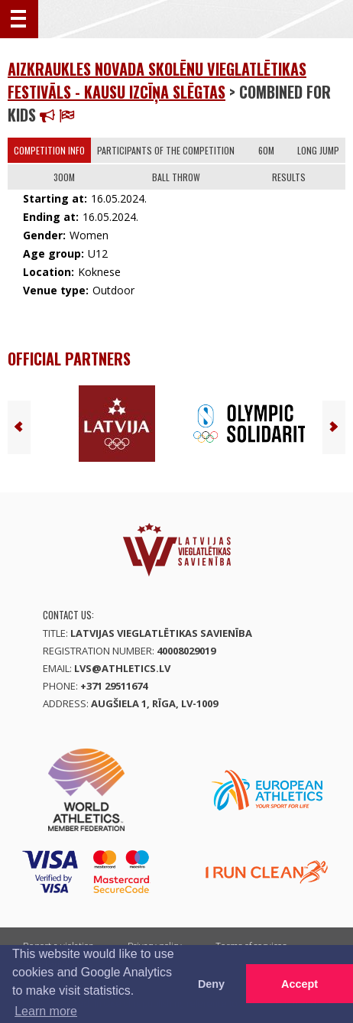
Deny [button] (211, 984)
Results (289, 176)
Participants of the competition (166, 150)
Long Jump (318, 150)
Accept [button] (299, 984)
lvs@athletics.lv (122, 668)
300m (64, 176)
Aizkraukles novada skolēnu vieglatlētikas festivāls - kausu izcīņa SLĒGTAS (157, 80)
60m (266, 150)
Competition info (49, 150)
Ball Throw (176, 176)
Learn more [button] (46, 1011)
